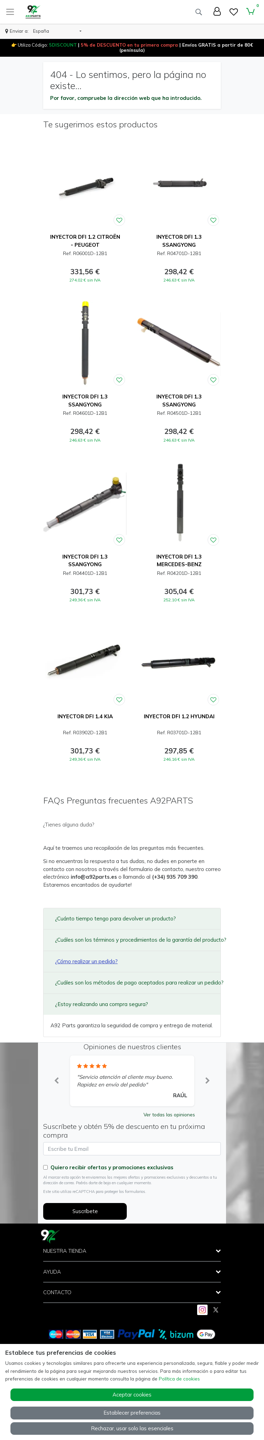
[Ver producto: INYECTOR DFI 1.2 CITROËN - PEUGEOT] (85, 184)
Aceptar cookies (132, 1394)
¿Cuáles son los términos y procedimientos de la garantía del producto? (134, 939)
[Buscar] (198, 11)
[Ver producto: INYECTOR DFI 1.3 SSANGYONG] (179, 184)
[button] (57, 31)
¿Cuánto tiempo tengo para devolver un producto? (115, 918)
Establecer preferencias (132, 1412)
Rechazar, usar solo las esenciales (132, 1428)
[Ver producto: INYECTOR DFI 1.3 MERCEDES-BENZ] (179, 503)
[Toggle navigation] (10, 11)
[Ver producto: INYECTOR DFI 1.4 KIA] (85, 663)
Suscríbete (85, 1211)
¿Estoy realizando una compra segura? (101, 1004)
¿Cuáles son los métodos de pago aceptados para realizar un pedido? (134, 982)
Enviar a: (19, 31)
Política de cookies (179, 1379)
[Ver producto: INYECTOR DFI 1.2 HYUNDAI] (179, 663)
